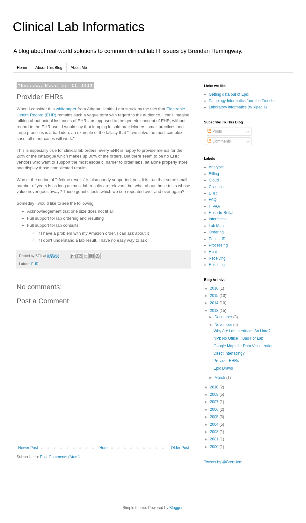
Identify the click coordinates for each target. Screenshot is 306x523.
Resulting (217, 264)
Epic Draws (223, 368)
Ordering (216, 232)
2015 (215, 295)
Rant (213, 251)
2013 (215, 310)
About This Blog (48, 67)
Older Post (180, 448)
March (220, 377)
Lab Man (216, 226)
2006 (215, 409)
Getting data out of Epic (229, 94)
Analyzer (216, 167)
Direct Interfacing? (229, 353)
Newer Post (28, 448)
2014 (215, 303)
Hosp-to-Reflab (222, 212)
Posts (215, 131)
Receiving (217, 258)
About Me (79, 67)
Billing (214, 174)
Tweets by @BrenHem (223, 462)
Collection (217, 187)
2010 (215, 387)
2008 (215, 394)
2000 (215, 447)
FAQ (212, 199)
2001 (215, 439)
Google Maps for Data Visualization (243, 346)
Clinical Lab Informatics (79, 27)
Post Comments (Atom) (60, 457)
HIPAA (214, 206)
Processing (218, 245)
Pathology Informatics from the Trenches (243, 101)
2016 (215, 288)
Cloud (214, 180)
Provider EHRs (226, 360)
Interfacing (218, 219)
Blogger (175, 507)
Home (22, 67)
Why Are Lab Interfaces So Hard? (242, 331)
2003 (215, 432)
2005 (215, 417)
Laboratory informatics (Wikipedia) (238, 107)
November (224, 324)
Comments (219, 141)
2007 (215, 402)
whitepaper (66, 109)
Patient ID (217, 239)
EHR (35, 264)
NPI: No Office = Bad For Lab (238, 338)
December (224, 317)
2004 (215, 424)
